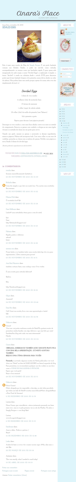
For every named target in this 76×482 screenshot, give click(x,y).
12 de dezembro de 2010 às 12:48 (21, 436)
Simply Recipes (35, 65)
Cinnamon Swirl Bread (68, 132)
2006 (62, 167)
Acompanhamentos (26, 156)
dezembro (65, 123)
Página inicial (29, 471)
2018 (62, 109)
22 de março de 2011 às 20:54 (20, 450)
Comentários (64, 77)
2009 (62, 159)
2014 (62, 111)
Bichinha (9, 182)
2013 (62, 114)
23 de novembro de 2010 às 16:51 (21, 258)
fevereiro (65, 154)
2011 (62, 118)
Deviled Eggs (65, 127)
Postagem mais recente (10, 471)
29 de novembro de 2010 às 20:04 (22, 339)
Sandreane (9, 427)
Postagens (63, 73)
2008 (62, 162)
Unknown (9, 322)
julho (64, 142)
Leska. (8, 441)
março (64, 152)
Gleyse (8, 296)
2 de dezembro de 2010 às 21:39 (21, 396)
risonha (8, 170)
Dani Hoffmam (11, 209)
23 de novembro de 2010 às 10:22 (22, 191)
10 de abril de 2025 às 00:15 (19, 462)
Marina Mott (10, 197)
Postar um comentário (9, 467)
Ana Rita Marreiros (12, 263)
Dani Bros (9, 308)
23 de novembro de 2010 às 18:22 (22, 290)
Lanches (44, 156)
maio (64, 147)
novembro (65, 125)
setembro (65, 137)
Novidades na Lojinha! (68, 130)
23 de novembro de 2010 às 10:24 (22, 204)
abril (64, 149)
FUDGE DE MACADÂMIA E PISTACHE (25, 368)
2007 (62, 164)
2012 (62, 116)
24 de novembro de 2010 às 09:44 (22, 302)
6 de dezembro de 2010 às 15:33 (21, 421)
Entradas (37, 156)
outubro (65, 135)
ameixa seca (10, 249)
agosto (64, 140)
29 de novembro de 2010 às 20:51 (22, 377)
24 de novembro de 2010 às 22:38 (22, 317)
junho (64, 145)
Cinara (8, 345)
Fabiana (9, 231)
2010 (62, 121)
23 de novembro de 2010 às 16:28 (22, 243)
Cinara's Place (38, 13)
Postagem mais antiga (48, 471)
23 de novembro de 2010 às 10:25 (22, 226)
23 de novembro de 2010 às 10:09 (22, 177)
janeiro (64, 156)
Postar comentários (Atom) (17, 475)
